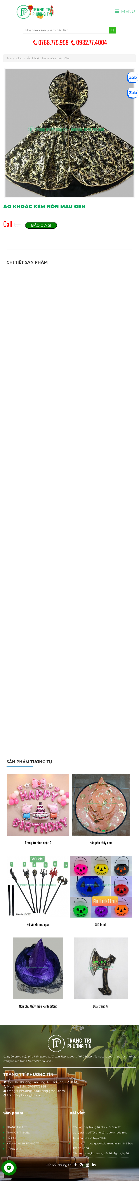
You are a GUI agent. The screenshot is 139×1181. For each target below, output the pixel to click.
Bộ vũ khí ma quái (38, 924)
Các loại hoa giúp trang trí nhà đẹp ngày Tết (101, 1153)
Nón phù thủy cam (101, 842)
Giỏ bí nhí (101, 924)
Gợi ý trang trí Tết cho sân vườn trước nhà (100, 1132)
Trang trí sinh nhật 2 (38, 842)
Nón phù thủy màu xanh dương (38, 1006)
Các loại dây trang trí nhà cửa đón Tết (97, 1127)
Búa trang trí (101, 1006)
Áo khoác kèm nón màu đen (48, 58)
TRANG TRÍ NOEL (18, 1132)
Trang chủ (14, 58)
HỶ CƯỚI (12, 1138)
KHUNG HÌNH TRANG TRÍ (23, 1143)
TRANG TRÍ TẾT (17, 1127)
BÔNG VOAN (15, 1149)
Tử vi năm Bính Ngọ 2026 (89, 1138)
